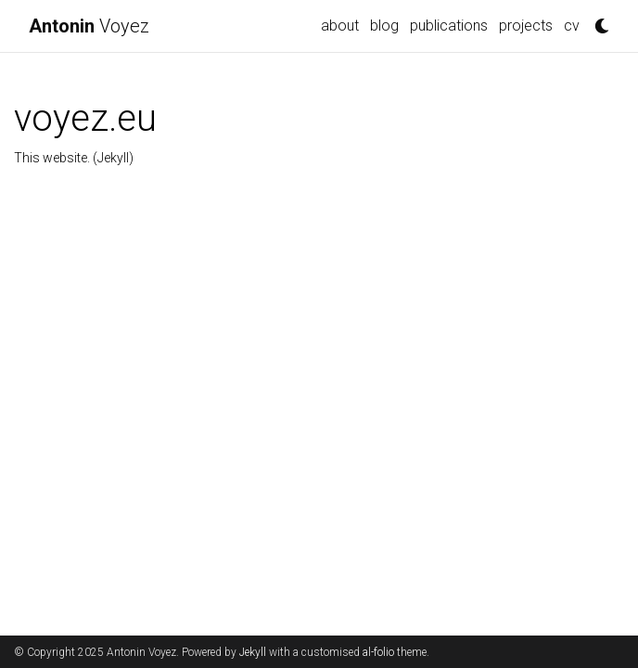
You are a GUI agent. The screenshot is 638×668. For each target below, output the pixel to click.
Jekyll (252, 652)
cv (572, 25)
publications (449, 25)
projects (526, 25)
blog (384, 25)
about (340, 25)
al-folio (378, 652)
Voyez (89, 26)
